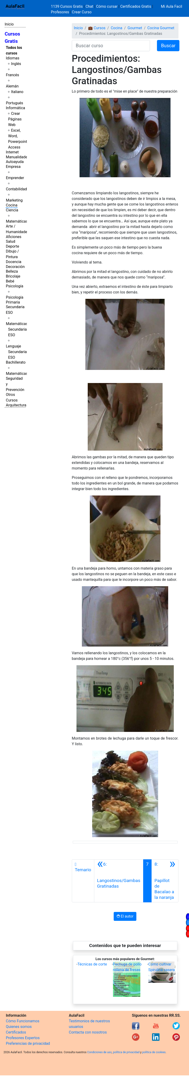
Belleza (12, 271)
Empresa (13, 166)
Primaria (13, 302)
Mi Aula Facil (171, 6)
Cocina (11, 205)
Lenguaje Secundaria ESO (16, 352)
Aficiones (13, 237)
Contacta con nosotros (88, 1032)
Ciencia (12, 210)
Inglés (16, 63)
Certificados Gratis (135, 6)
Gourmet (134, 28)
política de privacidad (126, 1052)
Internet (12, 152)
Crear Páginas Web (15, 119)
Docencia (13, 262)
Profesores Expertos (23, 1038)
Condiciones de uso (99, 1052)
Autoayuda (15, 161)
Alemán (12, 86)
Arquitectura (16, 405)
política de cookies (154, 1052)
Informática (15, 108)
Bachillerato (15, 362)
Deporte (12, 246)
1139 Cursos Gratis (67, 6)
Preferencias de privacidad (28, 1043)
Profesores (60, 12)
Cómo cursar (107, 6)
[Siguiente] (164, 880)
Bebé (10, 281)
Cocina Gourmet (160, 28)
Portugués (14, 103)
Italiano (17, 92)
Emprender (15, 178)
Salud (10, 241)
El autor (125, 916)
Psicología (14, 286)
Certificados (16, 1032)
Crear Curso (81, 12)
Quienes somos (19, 1026)
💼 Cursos (96, 28)
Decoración (15, 266)
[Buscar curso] (111, 45)
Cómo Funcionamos (22, 1021)
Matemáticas (17, 221)
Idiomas (12, 58)
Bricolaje (13, 276)
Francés (12, 75)
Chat (89, 6)
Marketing (14, 200)
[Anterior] (118, 880)
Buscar (168, 45)
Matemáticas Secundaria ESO (17, 329)
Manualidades (17, 157)
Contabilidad (16, 189)
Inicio (9, 24)
